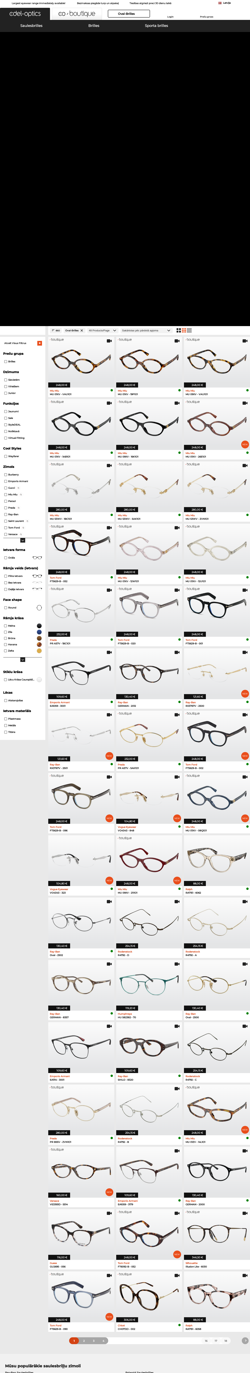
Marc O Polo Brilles (17, 1168)
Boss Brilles (133, 1168)
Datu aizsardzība (56, 1354)
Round (23, 361)
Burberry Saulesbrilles (139, 1130)
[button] (25, 14)
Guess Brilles (13, 1182)
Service (89, 1274)
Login (170, 16)
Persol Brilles (134, 1163)
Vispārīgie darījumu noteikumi (23, 1354)
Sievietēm (12, 133)
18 (225, 1094)
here (104, 1228)
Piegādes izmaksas (97, 1285)
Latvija (227, 2)
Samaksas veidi (94, 1280)
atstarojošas (13, 453)
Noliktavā (11, 184)
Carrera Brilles (135, 1182)
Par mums (75, 1354)
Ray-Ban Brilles (15, 1163)
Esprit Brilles (134, 1177)
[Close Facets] (22, 83)
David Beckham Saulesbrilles (144, 1144)
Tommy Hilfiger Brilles (140, 1173)
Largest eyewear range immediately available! (38, 3)
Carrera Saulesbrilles (18, 1135)
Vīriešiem (11, 139)
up (244, 1354)
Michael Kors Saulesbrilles (22, 1144)
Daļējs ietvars (23, 343)
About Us (9, 1274)
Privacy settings (13, 1280)
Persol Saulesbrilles (17, 1130)
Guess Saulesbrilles (138, 1135)
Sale (8, 171)
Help (169, 1274)
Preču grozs (206, 16)
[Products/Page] (103, 83)
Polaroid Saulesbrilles (139, 1125)
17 (216, 1094)
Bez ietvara (23, 336)
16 (206, 1094)
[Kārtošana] (146, 83)
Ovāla (23, 311)
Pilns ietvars (23, 329)
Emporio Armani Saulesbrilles (24, 1140)
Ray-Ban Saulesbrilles (19, 1125)
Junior (10, 146)
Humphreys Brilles (17, 1173)
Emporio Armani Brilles (20, 1177)
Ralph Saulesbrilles (137, 1140)
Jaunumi (11, 164)
